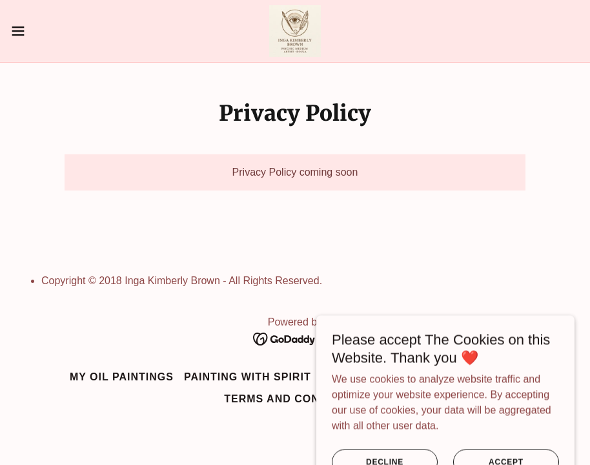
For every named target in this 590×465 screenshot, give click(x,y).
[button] (48, 31)
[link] (295, 31)
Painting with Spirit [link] (247, 376)
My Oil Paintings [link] (122, 376)
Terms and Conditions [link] (295, 398)
